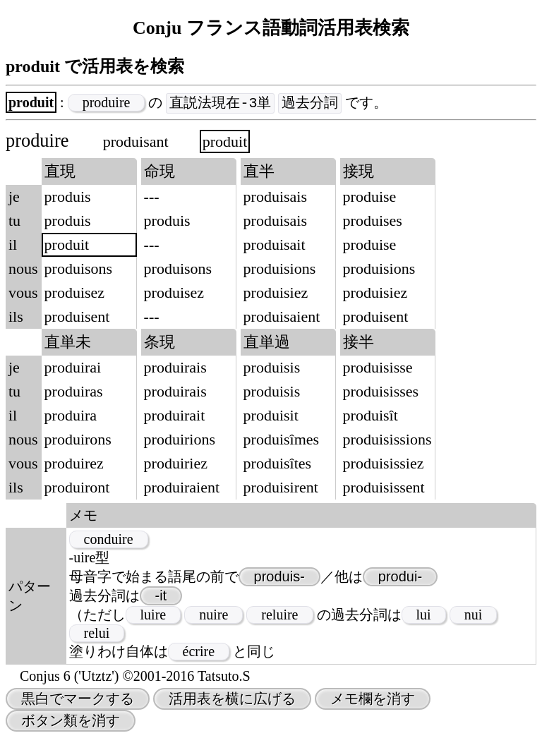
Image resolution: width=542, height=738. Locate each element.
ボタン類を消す (70, 721)
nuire (213, 615)
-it (161, 596)
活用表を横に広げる (232, 699)
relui (97, 633)
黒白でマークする (77, 699)
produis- (279, 577)
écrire (199, 652)
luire (153, 615)
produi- (400, 577)
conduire (108, 540)
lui (423, 615)
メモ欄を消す (372, 699)
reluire (279, 615)
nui (473, 615)
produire (107, 103)
